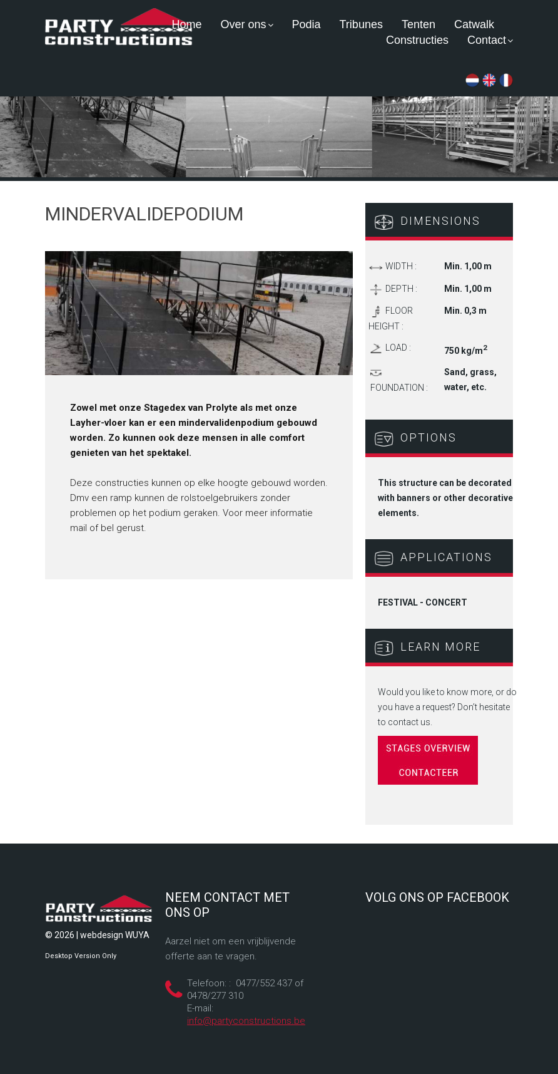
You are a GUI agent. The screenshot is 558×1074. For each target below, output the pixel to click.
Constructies (417, 40)
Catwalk (474, 24)
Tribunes (361, 24)
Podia (306, 24)
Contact (490, 40)
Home (186, 24)
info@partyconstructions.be (246, 1020)
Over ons (246, 24)
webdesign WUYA (115, 935)
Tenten (418, 24)
